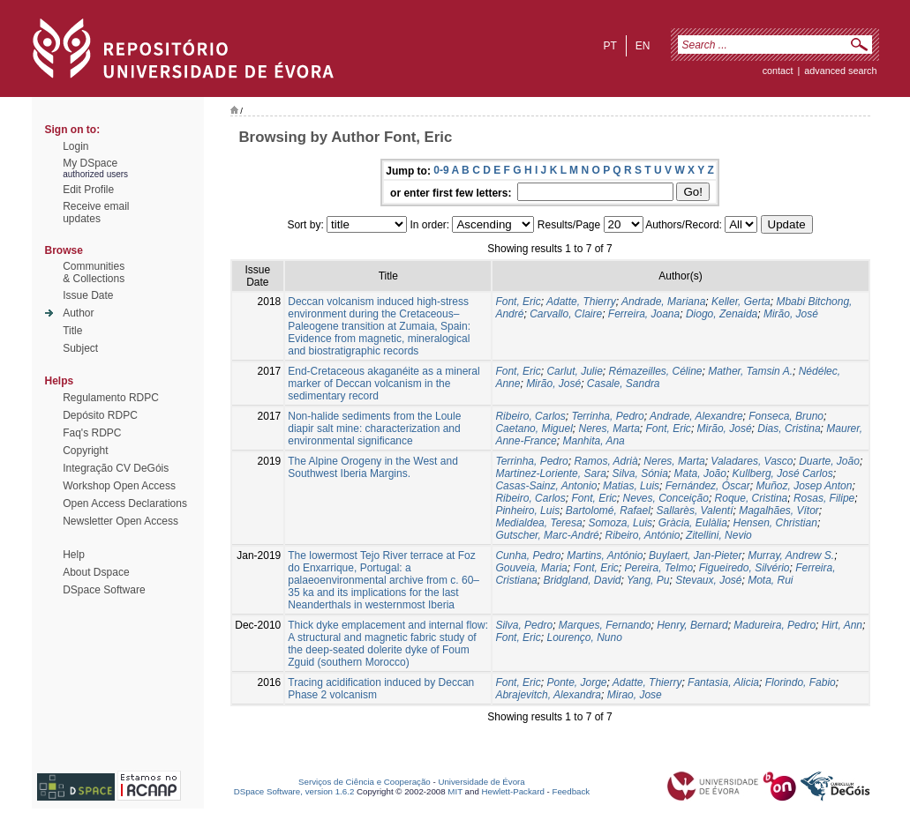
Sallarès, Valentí (695, 510)
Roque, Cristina (751, 498)
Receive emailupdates (96, 212)
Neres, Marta (608, 428)
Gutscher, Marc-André (546, 535)
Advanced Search (840, 70)
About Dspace (96, 572)
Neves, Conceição (665, 498)
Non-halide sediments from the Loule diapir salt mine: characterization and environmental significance (374, 428)
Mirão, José (790, 314)
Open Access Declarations (125, 503)
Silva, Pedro (524, 625)
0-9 (440, 170)
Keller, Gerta (741, 301)
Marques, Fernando (605, 625)
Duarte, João (829, 461)
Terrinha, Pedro (607, 416)
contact (778, 70)
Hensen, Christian (774, 523)
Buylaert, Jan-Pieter (695, 555)
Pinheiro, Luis (527, 510)
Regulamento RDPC (111, 397)
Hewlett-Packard (513, 791)
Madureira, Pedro (774, 625)
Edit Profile (88, 189)
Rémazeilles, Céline (655, 371)
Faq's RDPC (92, 433)
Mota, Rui (770, 580)
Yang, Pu (648, 580)
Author (78, 313)
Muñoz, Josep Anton (804, 486)
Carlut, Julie (574, 371)
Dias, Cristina (788, 428)
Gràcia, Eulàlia (692, 523)
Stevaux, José (708, 580)
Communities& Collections (93, 272)
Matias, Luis (631, 486)
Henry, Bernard (692, 625)
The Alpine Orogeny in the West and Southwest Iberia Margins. (373, 467)
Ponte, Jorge (576, 682)
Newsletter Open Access (120, 521)
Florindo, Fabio (800, 682)
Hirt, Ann (842, 625)
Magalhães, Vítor (779, 510)
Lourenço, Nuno (583, 637)
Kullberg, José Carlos (783, 473)
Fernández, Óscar (708, 486)
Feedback (571, 791)
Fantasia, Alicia (723, 682)
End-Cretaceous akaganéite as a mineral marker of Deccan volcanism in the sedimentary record (383, 383)
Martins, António (605, 555)
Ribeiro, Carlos (530, 416)
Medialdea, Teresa (538, 523)
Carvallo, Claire (566, 314)
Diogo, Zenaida (721, 314)
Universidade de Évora (481, 782)
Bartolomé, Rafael (608, 510)
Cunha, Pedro (527, 555)
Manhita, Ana (593, 441)
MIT (455, 791)
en (643, 46)
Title (72, 330)
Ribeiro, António (642, 535)
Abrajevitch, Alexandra (548, 695)
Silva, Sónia (639, 473)
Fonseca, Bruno (786, 416)
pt (609, 46)
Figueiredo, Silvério (744, 568)
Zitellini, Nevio (719, 535)
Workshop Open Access (119, 486)
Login (75, 146)
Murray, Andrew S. (791, 555)
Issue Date (88, 295)
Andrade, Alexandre (696, 416)
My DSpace (90, 163)
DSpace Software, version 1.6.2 (294, 791)
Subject (80, 348)
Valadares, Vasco (752, 461)
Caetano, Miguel (533, 428)
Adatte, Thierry (581, 301)
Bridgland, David (581, 580)
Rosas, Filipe (823, 498)
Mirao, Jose (634, 695)
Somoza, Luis (620, 523)
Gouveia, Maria (531, 568)
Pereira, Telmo (659, 568)
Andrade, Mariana (663, 301)
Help (74, 554)
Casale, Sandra (623, 383)
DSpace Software (104, 590)
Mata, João (700, 473)
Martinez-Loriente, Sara (550, 473)
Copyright (85, 450)
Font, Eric (517, 301)
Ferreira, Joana (644, 314)
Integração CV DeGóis (116, 468)
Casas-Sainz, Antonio (546, 486)
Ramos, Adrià (605, 461)
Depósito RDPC (100, 415)
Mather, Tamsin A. (750, 371)
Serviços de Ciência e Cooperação (364, 782)
